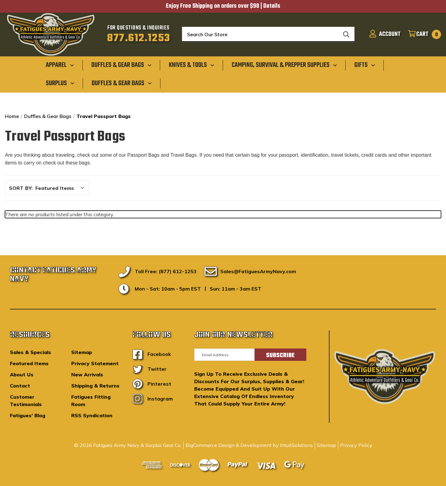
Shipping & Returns (95, 386)
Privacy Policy (356, 445)
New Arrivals (87, 374)
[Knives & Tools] (191, 65)
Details (271, 6)
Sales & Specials (30, 352)
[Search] (346, 34)
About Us (21, 374)
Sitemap (81, 352)
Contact (20, 386)
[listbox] (61, 188)
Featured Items (29, 363)
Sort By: (21, 188)
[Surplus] (60, 83)
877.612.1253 (138, 38)
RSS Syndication (91, 415)
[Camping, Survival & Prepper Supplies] (284, 65)
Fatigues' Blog (27, 415)
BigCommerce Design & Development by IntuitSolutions (249, 445)
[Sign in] (382, 34)
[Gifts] (365, 65)
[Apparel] (60, 65)
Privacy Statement (95, 363)
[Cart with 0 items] (421, 34)
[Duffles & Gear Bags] (121, 65)
